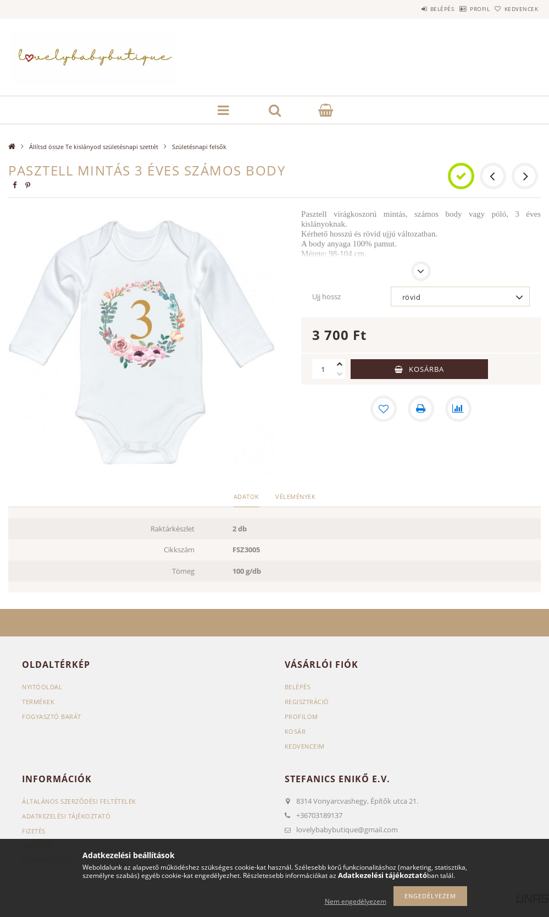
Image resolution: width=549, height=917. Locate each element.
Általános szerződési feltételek (79, 801)
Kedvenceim (305, 746)
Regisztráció (307, 702)
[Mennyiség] (323, 369)
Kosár (295, 731)
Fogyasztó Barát (51, 716)
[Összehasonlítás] (458, 409)
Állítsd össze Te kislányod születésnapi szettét (93, 146)
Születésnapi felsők (199, 146)
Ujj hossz (326, 296)
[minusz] (339, 374)
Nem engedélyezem (355, 901)
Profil (463, 9)
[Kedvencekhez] (383, 409)
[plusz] (339, 364)
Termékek (38, 702)
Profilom (301, 716)
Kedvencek (516, 9)
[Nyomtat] (421, 409)
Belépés (414, 9)
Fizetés (34, 831)
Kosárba (426, 369)
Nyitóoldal (42, 687)
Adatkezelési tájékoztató (66, 816)
